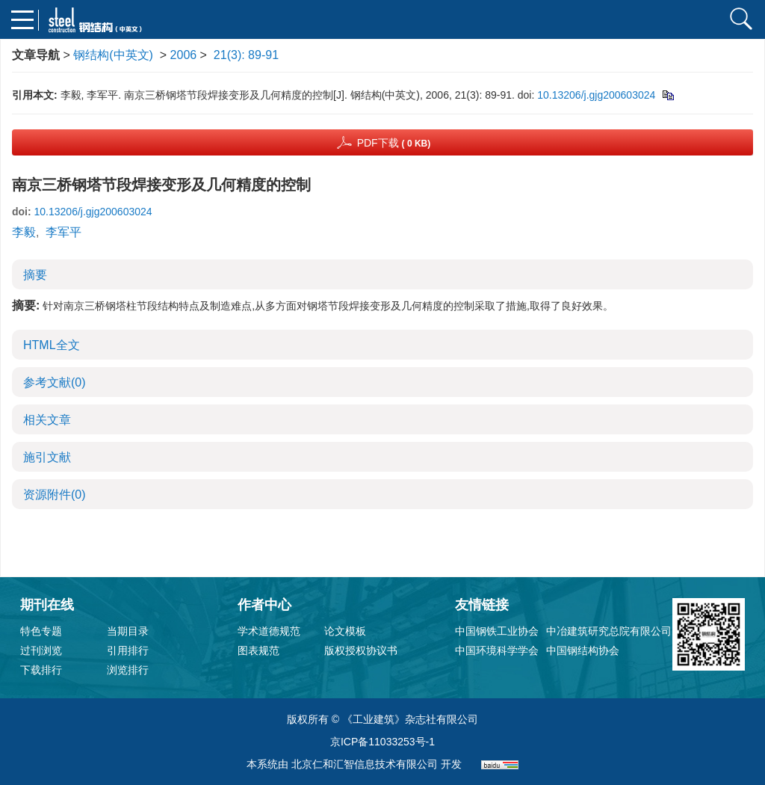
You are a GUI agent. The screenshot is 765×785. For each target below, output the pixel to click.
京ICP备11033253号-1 (382, 742)
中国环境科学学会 (497, 650)
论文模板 (345, 631)
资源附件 (54, 494)
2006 (183, 55)
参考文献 (54, 382)
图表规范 (258, 650)
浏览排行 (128, 670)
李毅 (24, 232)
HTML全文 (51, 345)
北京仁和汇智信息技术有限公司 (364, 764)
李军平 (63, 232)
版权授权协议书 (360, 650)
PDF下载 (394, 143)
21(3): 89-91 (246, 55)
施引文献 (47, 457)
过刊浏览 (41, 650)
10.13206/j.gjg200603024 (596, 95)
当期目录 (128, 631)
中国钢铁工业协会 (497, 631)
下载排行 (41, 670)
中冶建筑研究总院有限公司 (609, 631)
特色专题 (41, 631)
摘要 (35, 274)
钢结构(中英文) (113, 55)
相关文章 (47, 419)
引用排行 (128, 650)
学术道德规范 (269, 631)
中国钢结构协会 (582, 650)
